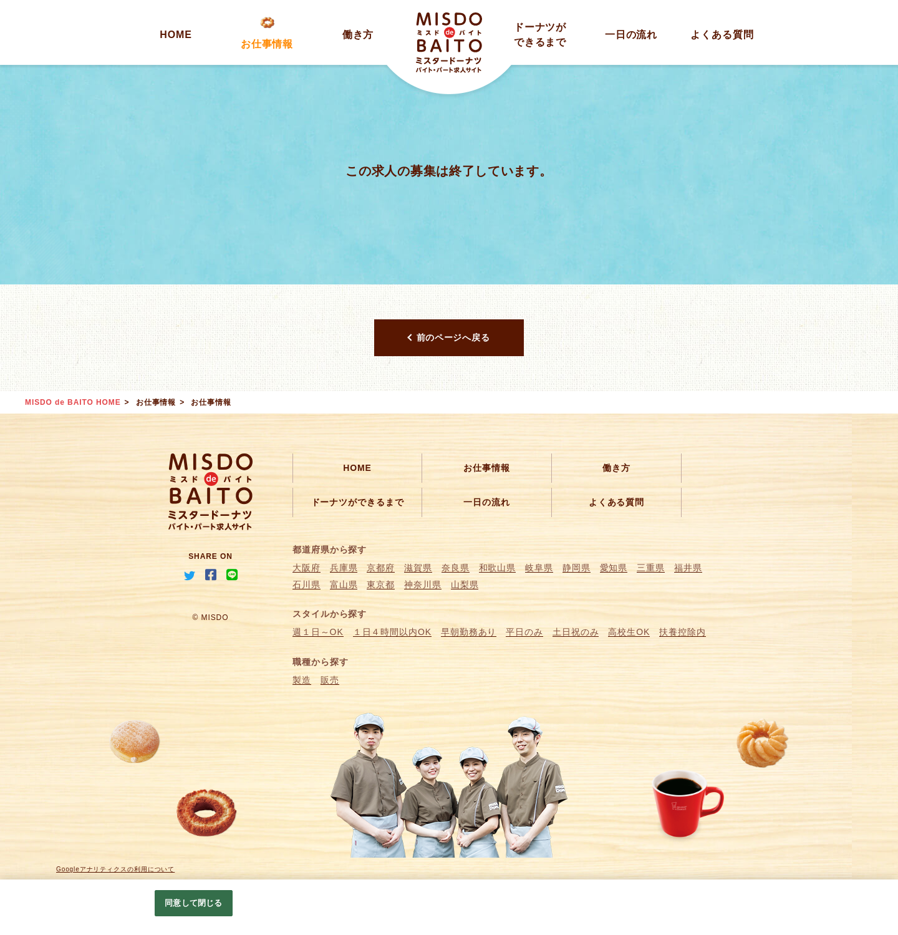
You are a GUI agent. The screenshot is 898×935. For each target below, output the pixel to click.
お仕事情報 (267, 44)
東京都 (381, 584)
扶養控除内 (682, 632)
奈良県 (456, 568)
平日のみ (524, 632)
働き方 (358, 34)
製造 (301, 680)
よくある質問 (721, 34)
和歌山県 (497, 568)
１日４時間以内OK (392, 632)
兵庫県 (344, 568)
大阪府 (306, 568)
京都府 (381, 568)
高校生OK (629, 632)
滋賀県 (418, 568)
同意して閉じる (193, 903)
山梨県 (465, 584)
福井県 (688, 568)
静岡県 (576, 568)
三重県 (651, 568)
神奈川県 (423, 584)
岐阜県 (539, 568)
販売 (330, 680)
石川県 (306, 584)
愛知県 (614, 568)
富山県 (344, 584)
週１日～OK (318, 632)
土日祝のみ (576, 632)
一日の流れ (631, 34)
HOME (176, 34)
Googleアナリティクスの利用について (115, 869)
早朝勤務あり (468, 632)
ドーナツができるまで (357, 502)
